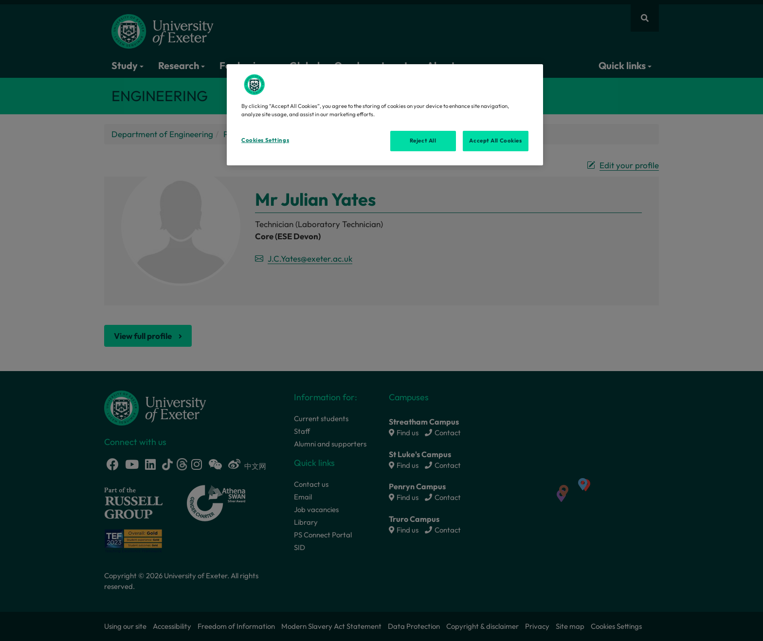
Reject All (423, 140)
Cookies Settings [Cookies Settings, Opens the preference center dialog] (265, 140)
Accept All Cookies (495, 140)
